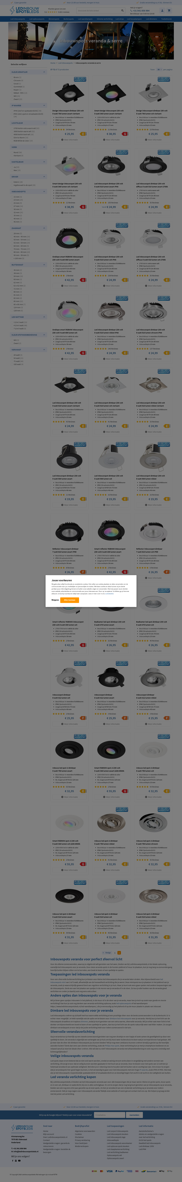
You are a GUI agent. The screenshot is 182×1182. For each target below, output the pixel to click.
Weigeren (55, 600)
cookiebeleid (109, 594)
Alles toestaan (69, 600)
